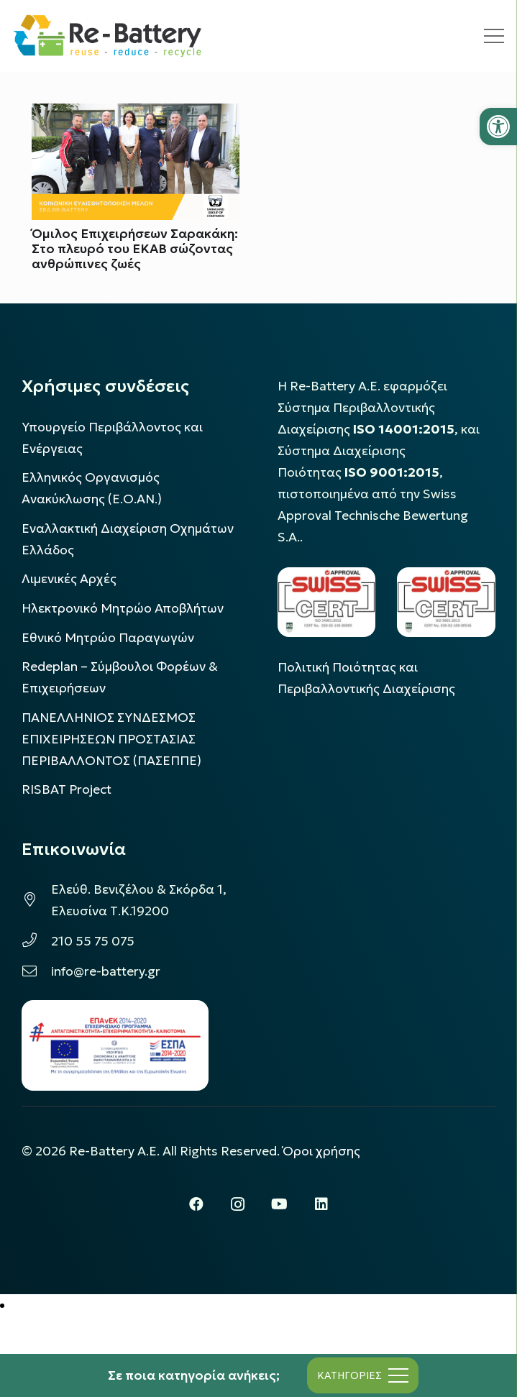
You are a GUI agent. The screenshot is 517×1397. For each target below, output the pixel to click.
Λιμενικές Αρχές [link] (69, 579)
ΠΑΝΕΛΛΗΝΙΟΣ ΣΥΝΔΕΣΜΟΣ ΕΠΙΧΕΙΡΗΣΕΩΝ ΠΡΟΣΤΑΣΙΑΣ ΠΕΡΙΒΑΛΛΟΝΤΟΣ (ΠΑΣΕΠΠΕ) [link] (111, 739)
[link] (498, 126)
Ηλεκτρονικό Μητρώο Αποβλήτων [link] (123, 608)
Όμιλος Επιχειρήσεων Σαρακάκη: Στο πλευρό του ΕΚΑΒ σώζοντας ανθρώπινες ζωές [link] (135, 249)
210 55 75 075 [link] (92, 941)
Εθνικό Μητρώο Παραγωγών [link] (108, 638)
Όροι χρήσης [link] (321, 1151)
